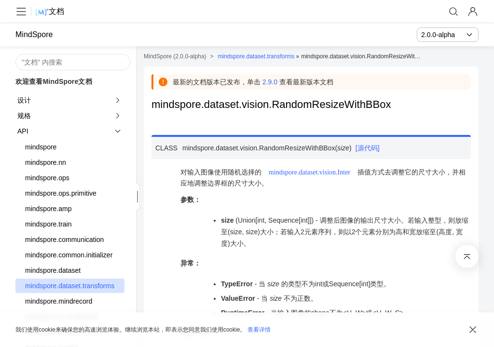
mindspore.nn (45, 162)
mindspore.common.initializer (68, 255)
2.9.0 (269, 82)
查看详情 (259, 329)
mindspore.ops (47, 178)
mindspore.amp (48, 209)
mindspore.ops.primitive (60, 193)
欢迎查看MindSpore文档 (53, 81)
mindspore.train (48, 224)
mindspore (40, 147)
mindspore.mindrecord (58, 301)
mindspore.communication (64, 239)
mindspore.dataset (53, 270)
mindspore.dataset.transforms (69, 286)
